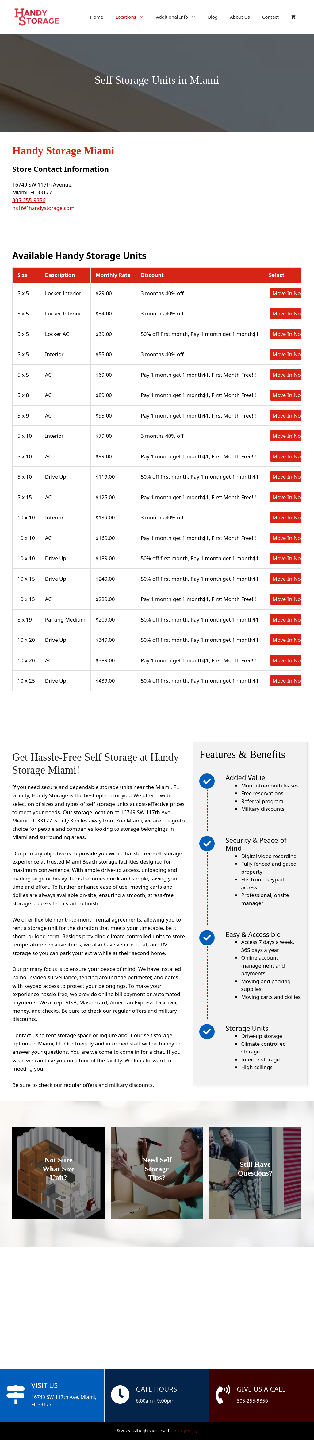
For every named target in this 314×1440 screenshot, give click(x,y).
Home (96, 17)
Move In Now (289, 293)
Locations (132, 17)
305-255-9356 (28, 200)
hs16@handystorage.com (43, 207)
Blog (213, 17)
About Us (240, 17)
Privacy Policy (184, 1431)
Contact (270, 17)
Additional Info (179, 17)
